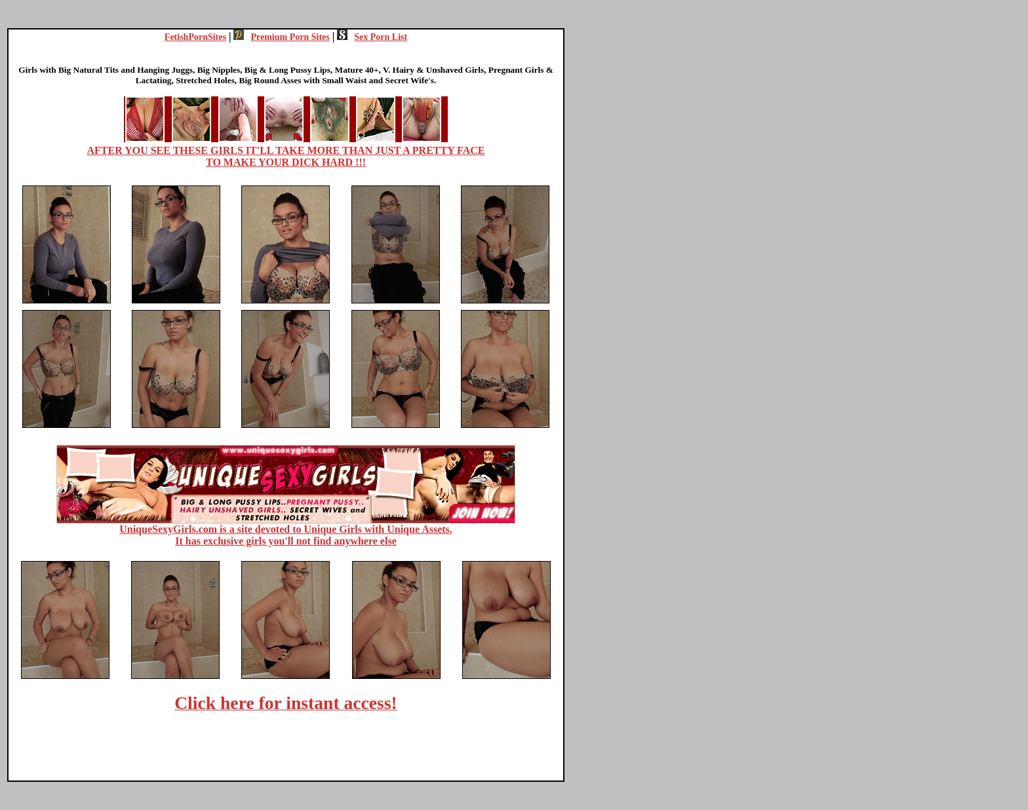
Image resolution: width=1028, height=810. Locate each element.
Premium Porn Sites (281, 37)
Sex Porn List (372, 37)
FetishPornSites (195, 37)
